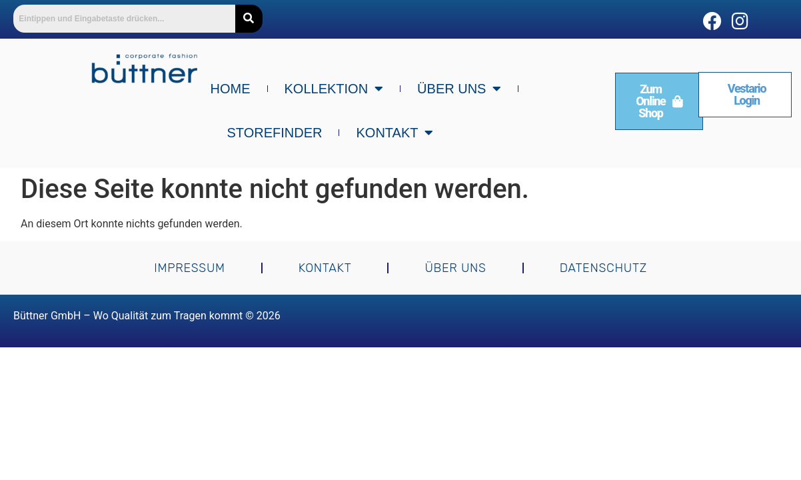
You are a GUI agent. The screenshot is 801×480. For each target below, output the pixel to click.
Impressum (189, 268)
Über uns (459, 88)
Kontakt (394, 132)
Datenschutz (603, 268)
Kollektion (334, 88)
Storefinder (275, 132)
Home (231, 88)
